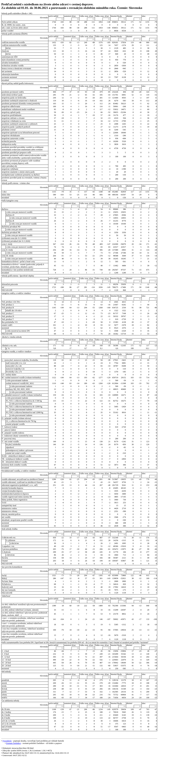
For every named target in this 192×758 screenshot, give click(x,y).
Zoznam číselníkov (13, 743)
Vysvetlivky (7, 741)
